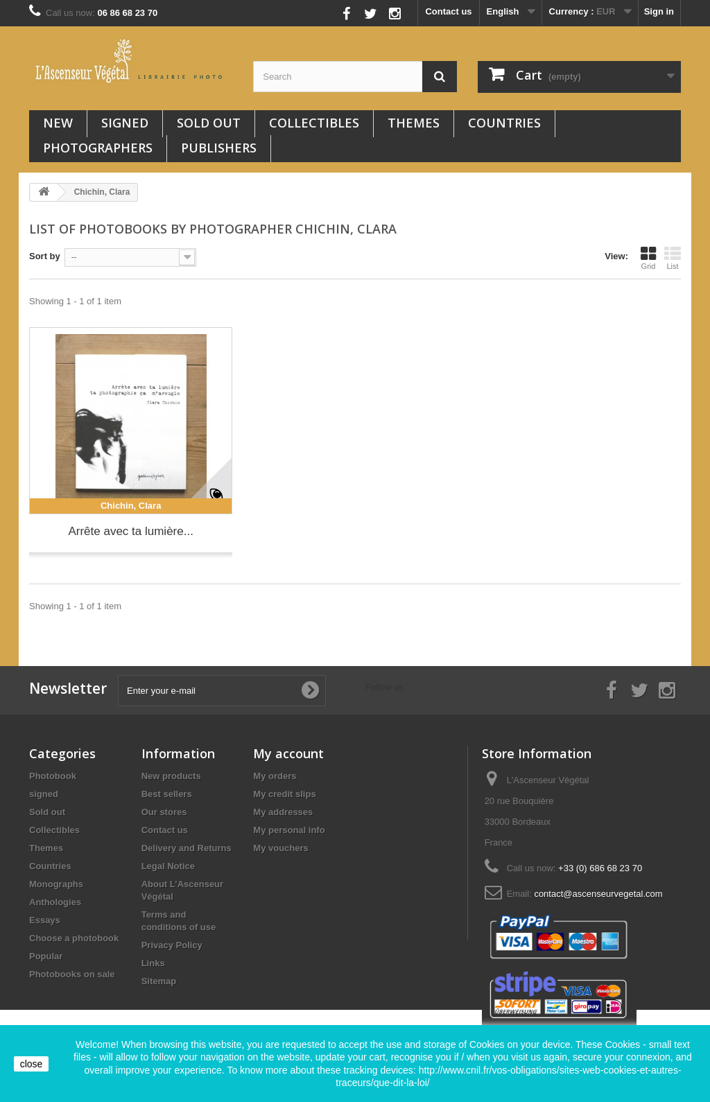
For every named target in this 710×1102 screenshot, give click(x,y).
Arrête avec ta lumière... (130, 531)
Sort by (44, 256)
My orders (274, 776)
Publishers (219, 147)
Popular (45, 956)
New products (171, 776)
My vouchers (280, 848)
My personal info (288, 830)
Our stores (164, 812)
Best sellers (166, 794)
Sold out (209, 122)
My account (288, 753)
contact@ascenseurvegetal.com (598, 894)
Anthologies (55, 902)
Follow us (316, 10)
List (672, 257)
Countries (504, 122)
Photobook (52, 776)
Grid (648, 257)
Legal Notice (168, 866)
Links (153, 963)
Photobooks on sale (72, 974)
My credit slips (284, 794)
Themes (414, 122)
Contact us (448, 11)
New (58, 122)
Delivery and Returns (186, 848)
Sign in (659, 11)
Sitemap (159, 981)
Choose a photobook (74, 938)
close (31, 1063)
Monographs (56, 884)
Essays (44, 920)
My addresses (283, 812)
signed (124, 122)
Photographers (98, 147)
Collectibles (314, 122)
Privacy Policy (171, 945)
